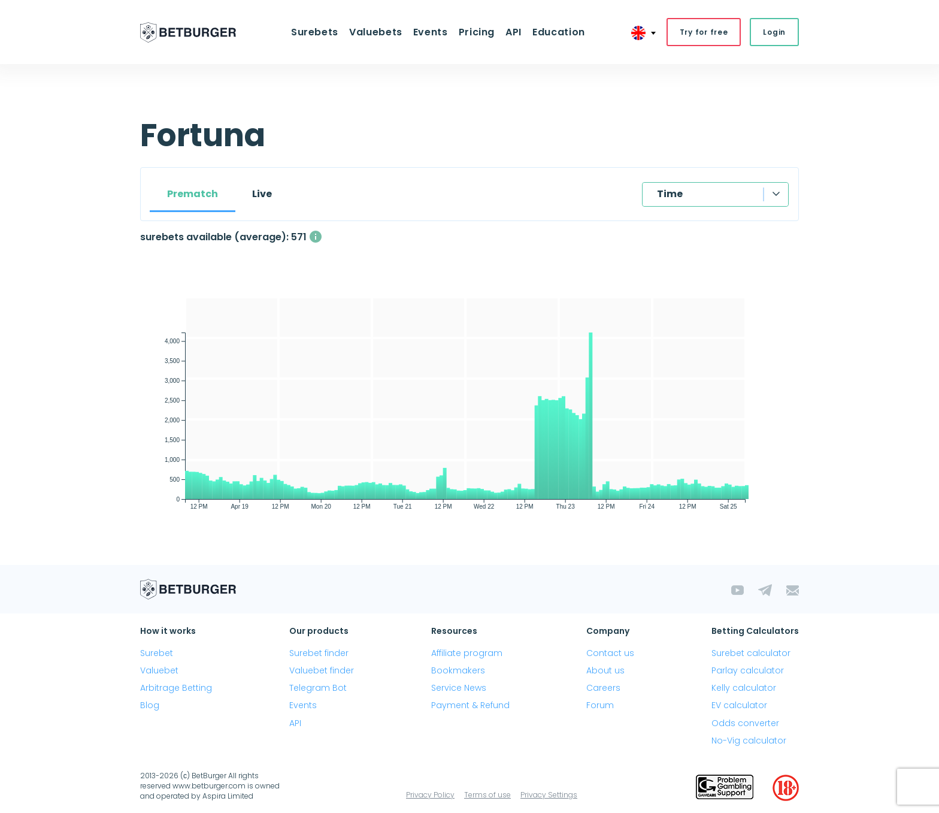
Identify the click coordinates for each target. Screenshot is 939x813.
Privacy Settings (548, 795)
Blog (149, 705)
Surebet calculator (750, 653)
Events (430, 32)
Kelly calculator (743, 688)
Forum (600, 705)
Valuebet (159, 670)
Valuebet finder (321, 670)
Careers (603, 688)
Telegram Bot (318, 688)
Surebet (156, 653)
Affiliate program (466, 653)
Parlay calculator (747, 670)
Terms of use (487, 795)
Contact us (610, 653)
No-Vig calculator (748, 740)
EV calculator (739, 705)
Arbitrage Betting (176, 688)
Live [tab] (262, 194)
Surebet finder (319, 653)
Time (670, 194)
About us (605, 670)
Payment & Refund (470, 705)
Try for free (704, 32)
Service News (458, 688)
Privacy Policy (430, 795)
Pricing (477, 32)
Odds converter (745, 723)
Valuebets (375, 32)
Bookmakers (458, 670)
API (513, 32)
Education (558, 32)
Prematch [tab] (192, 194)
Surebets (314, 32)
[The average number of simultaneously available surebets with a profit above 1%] (316, 237)
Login (774, 32)
